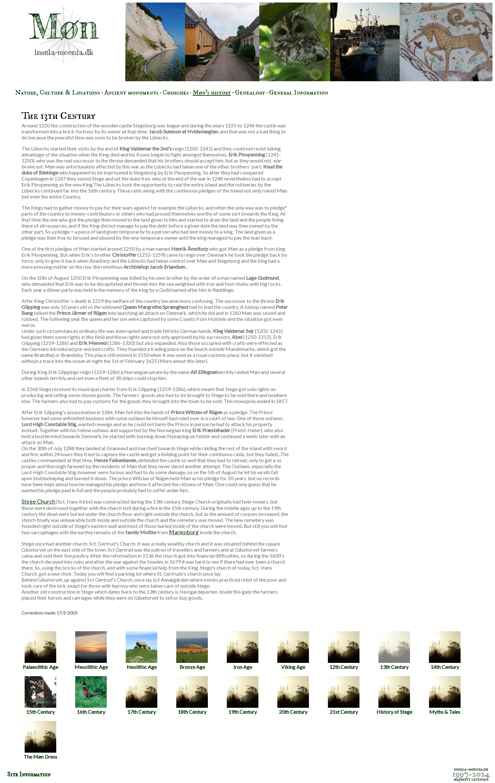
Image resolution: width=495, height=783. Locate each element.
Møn (64, 26)
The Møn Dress (40, 740)
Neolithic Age (141, 650)
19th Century (242, 695)
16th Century (91, 695)
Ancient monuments (131, 93)
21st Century (343, 695)
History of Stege (394, 695)
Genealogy (250, 93)
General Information (298, 93)
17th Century (141, 695)
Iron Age (242, 650)
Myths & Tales (445, 695)
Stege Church (38, 501)
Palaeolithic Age (40, 650)
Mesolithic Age (91, 650)
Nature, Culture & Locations (57, 93)
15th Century (40, 695)
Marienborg (184, 532)
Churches (176, 93)
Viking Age (293, 650)
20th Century (293, 695)
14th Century (445, 650)
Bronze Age (192, 650)
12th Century (343, 650)
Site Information (29, 774)
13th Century (394, 650)
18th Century (192, 695)
